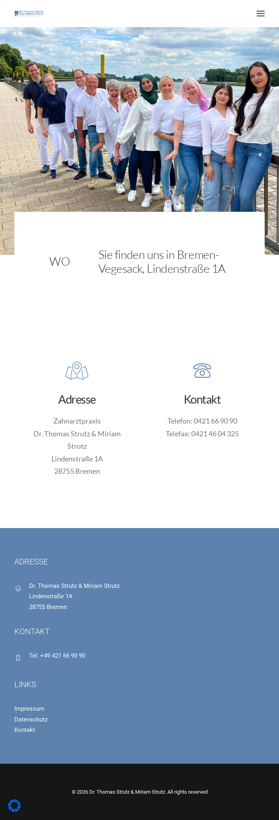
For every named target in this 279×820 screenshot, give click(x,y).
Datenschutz (30, 719)
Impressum (29, 708)
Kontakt (24, 729)
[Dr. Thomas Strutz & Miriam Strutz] (28, 13)
